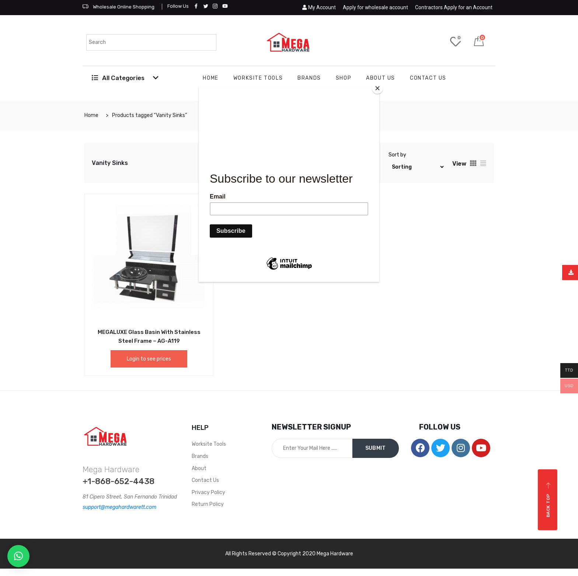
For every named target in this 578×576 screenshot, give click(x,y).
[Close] (377, 88)
